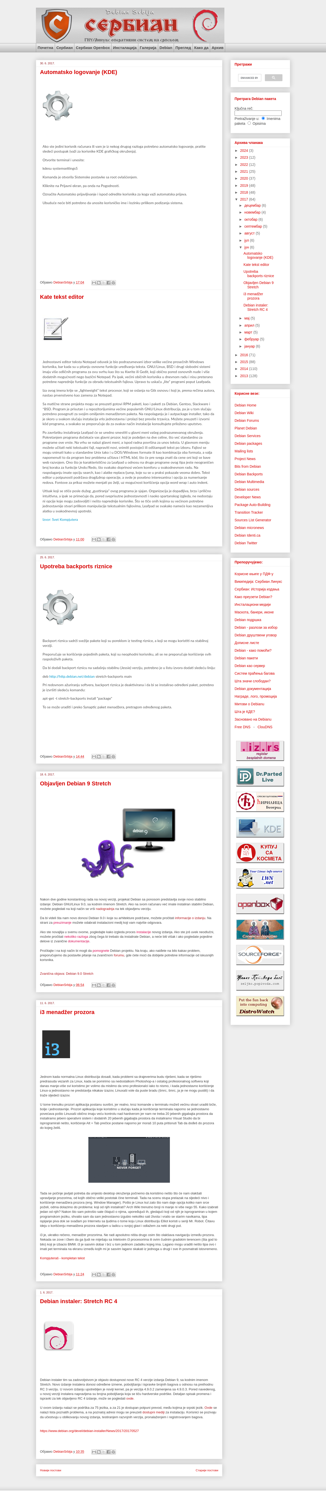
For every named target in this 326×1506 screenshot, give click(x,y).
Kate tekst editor (62, 297)
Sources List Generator (253, 520)
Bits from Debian (248, 466)
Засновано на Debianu (253, 719)
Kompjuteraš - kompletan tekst (62, 1258)
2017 (244, 199)
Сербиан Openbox (93, 47)
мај (247, 318)
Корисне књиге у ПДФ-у (254, 574)
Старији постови (207, 1470)
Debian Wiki (244, 413)
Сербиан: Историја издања (257, 589)
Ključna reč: (244, 108)
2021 (244, 171)
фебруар (252, 339)
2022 (244, 165)
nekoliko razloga (76, 937)
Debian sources (247, 489)
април (249, 325)
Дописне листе (247, 643)
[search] (249, 78)
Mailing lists (244, 451)
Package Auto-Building (252, 505)
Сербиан (64, 47)
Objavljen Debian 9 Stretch (75, 783)
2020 (244, 178)
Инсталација (125, 47)
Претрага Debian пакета (255, 99)
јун (247, 247)
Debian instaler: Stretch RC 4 (78, 1301)
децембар (253, 205)
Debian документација (253, 689)
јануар (250, 346)
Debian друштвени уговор (256, 635)
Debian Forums (247, 420)
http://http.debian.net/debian (72, 676)
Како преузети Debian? (253, 597)
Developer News (248, 497)
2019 (244, 185)
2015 (244, 362)
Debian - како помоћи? (253, 650)
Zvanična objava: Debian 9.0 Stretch (66, 974)
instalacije (144, 932)
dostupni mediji (154, 1412)
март (248, 332)
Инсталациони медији (253, 604)
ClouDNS (264, 727)
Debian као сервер (250, 666)
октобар (251, 219)
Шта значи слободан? (252, 681)
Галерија (148, 47)
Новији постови (50, 1470)
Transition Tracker (249, 512)
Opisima (259, 123)
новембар (252, 212)
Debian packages (248, 443)
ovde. (130, 1398)
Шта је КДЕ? (245, 712)
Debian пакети (246, 658)
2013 (244, 376)
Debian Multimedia (249, 482)
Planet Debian (246, 428)
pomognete (101, 951)
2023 (244, 157)
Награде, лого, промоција (256, 696)
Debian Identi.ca (247, 535)
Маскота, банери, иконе (254, 612)
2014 (244, 369)
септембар (253, 226)
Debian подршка (248, 620)
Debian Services (248, 436)
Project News (245, 459)
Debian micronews (249, 528)
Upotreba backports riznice (76, 566)
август (249, 233)
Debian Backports (249, 474)
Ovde (208, 1408)
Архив (218, 47)
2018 (244, 192)
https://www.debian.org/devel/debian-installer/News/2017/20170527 (89, 1431)
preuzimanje (62, 922)
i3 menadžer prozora (67, 1012)
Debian (165, 47)
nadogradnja (105, 909)
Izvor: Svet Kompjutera (60, 519)
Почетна (45, 47)
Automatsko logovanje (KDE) (78, 72)
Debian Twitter (246, 543)
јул (247, 240)
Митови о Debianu (249, 704)
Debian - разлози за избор (256, 627)
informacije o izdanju (190, 918)
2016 (244, 355)
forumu (119, 955)
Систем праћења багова (255, 673)
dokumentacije (78, 941)
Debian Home (245, 405)
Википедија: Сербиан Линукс (258, 581)
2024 (244, 151)
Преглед (183, 47)
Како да (201, 47)
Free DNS (242, 727)
